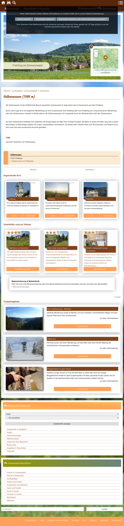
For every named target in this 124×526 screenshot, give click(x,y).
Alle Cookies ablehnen (45, 19)
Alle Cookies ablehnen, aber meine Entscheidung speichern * (83, 19)
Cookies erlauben (24, 19)
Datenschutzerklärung (94, 13)
